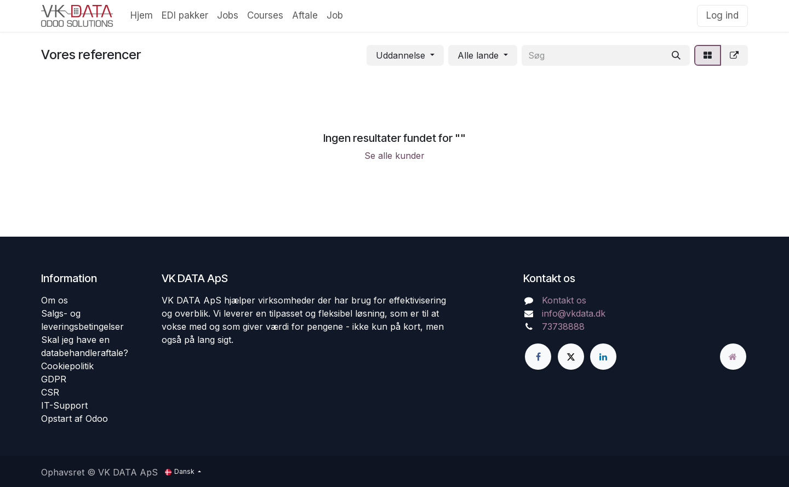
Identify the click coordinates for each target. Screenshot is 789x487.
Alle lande (478, 55)
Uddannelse (400, 55)
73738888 (563, 326)
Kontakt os (564, 300)
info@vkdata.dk (573, 313)
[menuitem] (141, 15)
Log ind (722, 15)
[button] (405, 55)
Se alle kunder (394, 155)
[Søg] (676, 55)
